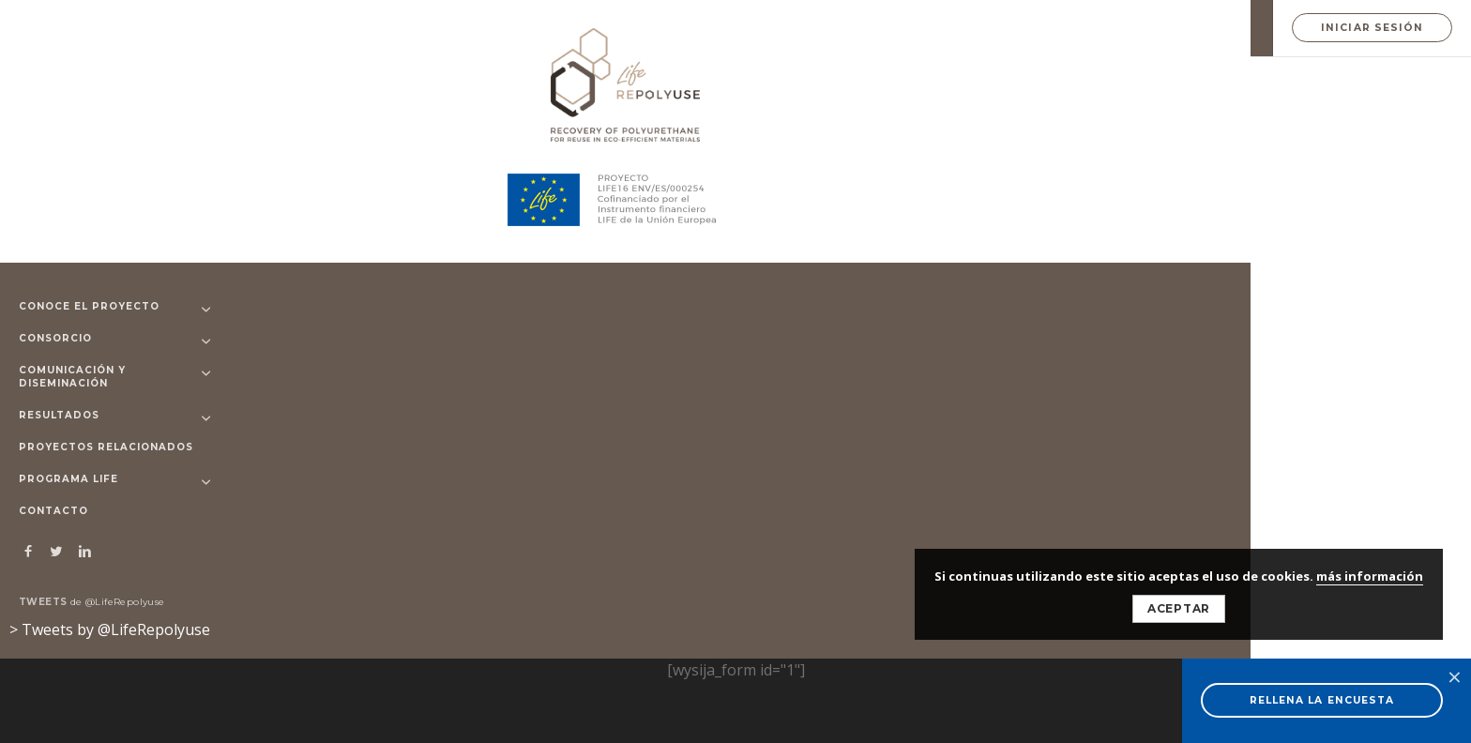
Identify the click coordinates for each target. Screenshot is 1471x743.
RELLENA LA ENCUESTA (1322, 700)
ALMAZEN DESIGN (491, 635)
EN (1239, 29)
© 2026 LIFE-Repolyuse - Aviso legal (514, 595)
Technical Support (465, 180)
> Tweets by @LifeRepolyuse (109, 629)
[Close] (1165, 224)
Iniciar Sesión (1372, 28)
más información (1369, 576)
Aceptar (1178, 608)
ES (1212, 29)
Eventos (1055, 292)
